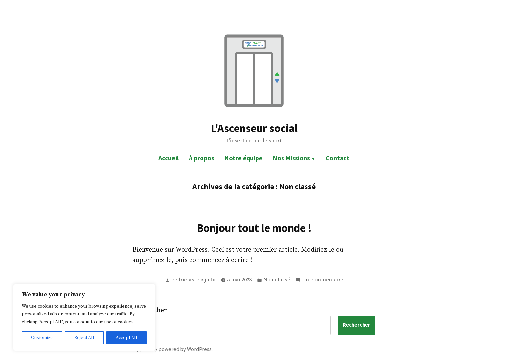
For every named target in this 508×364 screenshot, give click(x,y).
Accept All (126, 338)
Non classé (276, 280)
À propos (201, 158)
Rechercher (356, 325)
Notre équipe (243, 158)
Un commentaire (322, 280)
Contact (338, 158)
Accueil (168, 158)
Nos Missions (291, 158)
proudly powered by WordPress (175, 349)
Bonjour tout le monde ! (254, 228)
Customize (42, 338)
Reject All (84, 338)
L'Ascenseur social (254, 128)
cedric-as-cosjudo (193, 280)
